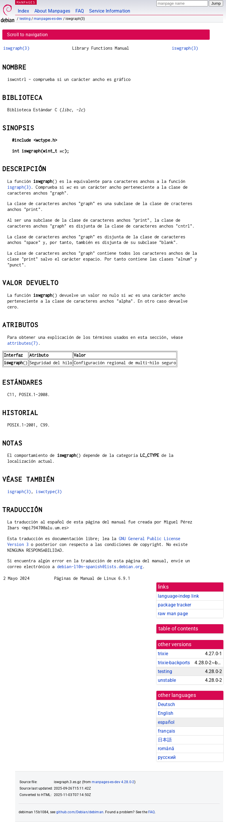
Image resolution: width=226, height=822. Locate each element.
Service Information (109, 11)
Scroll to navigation (27, 34)
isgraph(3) (19, 187)
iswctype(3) (49, 491)
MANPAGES (26, 2)
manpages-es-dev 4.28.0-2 (113, 782)
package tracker (174, 605)
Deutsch (166, 704)
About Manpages (52, 11)
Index (23, 11)
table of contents (178, 629)
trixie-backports (174, 662)
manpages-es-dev (48, 19)
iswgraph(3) (16, 48)
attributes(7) (22, 343)
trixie (163, 653)
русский (167, 757)
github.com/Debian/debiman (79, 812)
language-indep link (178, 596)
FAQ (79, 11)
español (166, 722)
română (166, 748)
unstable (167, 680)
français (166, 731)
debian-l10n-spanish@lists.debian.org (99, 566)
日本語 (165, 740)
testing (25, 19)
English (165, 713)
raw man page (173, 613)
